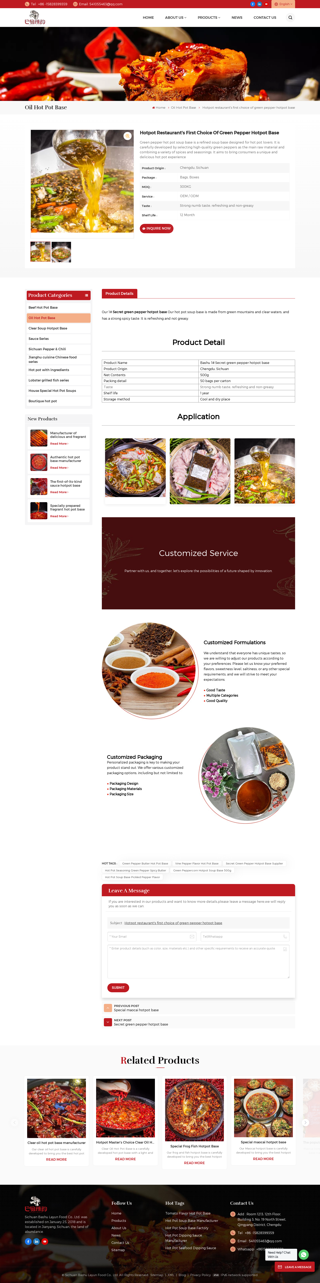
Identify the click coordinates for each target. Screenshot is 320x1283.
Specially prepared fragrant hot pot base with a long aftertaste (67, 508)
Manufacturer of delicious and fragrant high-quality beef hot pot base (68, 435)
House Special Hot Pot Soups (52, 391)
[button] (305, 1122)
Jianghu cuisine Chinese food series (53, 359)
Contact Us (265, 17)
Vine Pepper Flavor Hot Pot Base (197, 863)
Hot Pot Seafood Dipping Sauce (190, 1248)
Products (207, 17)
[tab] (119, 293)
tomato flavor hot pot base (188, 1213)
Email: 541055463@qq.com (97, 4)
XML (171, 1275)
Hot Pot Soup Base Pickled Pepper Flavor (132, 877)
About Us (174, 17)
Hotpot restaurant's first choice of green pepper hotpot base (173, 923)
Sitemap (118, 1250)
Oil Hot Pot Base (183, 107)
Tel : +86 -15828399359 (46, 4)
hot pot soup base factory (186, 1228)
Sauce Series (39, 339)
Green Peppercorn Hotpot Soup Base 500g (202, 870)
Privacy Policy (200, 1275)
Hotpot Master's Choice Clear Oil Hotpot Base (125, 1142)
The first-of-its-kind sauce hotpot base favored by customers (68, 483)
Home (148, 17)
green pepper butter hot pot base (145, 863)
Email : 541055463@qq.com (260, 1241)
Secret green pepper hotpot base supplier (254, 863)
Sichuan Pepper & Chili (47, 349)
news (237, 17)
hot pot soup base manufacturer (191, 1220)
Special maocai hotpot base (263, 1142)
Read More (59, 443)
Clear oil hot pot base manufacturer (57, 1143)
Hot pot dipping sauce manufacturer (183, 1237)
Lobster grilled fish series (49, 380)
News (116, 1235)
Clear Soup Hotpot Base (48, 328)
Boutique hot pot (43, 401)
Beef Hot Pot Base (43, 307)
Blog (182, 1275)
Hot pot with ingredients (49, 370)
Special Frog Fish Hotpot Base (194, 1146)
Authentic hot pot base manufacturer (65, 459)
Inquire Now (156, 228)
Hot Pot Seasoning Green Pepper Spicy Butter (135, 870)
